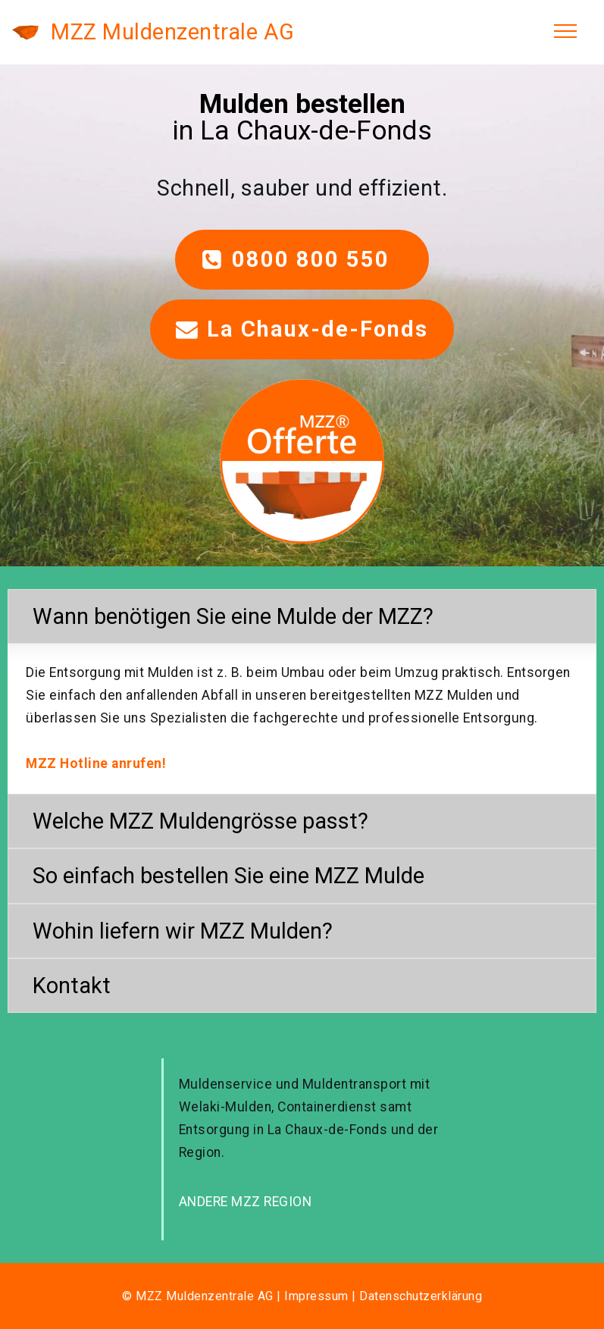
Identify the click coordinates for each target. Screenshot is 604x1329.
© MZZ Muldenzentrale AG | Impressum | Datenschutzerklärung (302, 1296)
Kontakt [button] (72, 985)
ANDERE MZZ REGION (245, 1201)
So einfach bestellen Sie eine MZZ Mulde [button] (228, 876)
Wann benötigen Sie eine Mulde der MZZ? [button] (233, 616)
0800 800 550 (302, 259)
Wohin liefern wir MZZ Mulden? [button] (183, 931)
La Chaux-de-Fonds (302, 329)
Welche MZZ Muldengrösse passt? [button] (200, 821)
